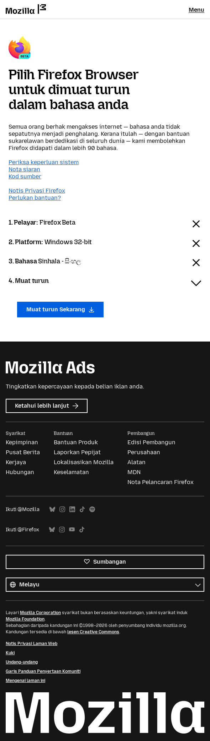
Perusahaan (143, 452)
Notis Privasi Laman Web (31, 643)
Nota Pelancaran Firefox (160, 482)
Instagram (62, 509)
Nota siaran (24, 169)
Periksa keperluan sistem (44, 162)
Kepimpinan (22, 442)
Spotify (92, 509)
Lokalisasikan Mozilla (84, 462)
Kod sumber (25, 176)
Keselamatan (71, 472)
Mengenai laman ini (25, 680)
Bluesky (52, 509)
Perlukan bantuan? (35, 197)
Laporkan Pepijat (77, 452)
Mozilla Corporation (40, 612)
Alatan (136, 462)
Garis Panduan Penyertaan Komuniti (43, 671)
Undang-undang (22, 662)
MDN (134, 472)
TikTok (82, 509)
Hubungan (20, 472)
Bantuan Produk (76, 442)
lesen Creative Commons (93, 631)
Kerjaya (16, 462)
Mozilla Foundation (25, 619)
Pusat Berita (23, 452)
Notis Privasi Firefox (37, 190)
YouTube (72, 529)
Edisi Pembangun (151, 442)
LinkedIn (72, 509)
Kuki (10, 652)
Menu (196, 9)
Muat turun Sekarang (60, 309)
